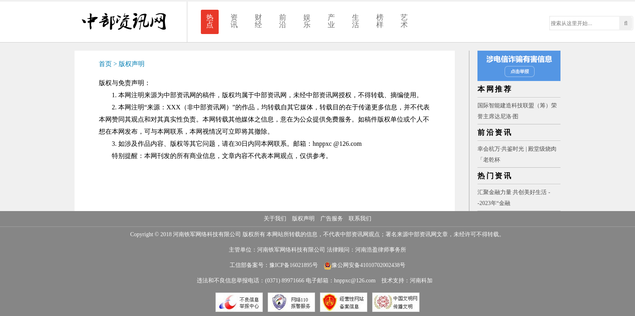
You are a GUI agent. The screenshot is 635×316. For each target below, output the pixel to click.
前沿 (282, 21)
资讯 (234, 21)
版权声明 (132, 63)
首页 (105, 63)
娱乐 (307, 21)
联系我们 (360, 219)
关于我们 (275, 219)
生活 (355, 21)
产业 (331, 21)
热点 (209, 21)
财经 (258, 21)
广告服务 (331, 219)
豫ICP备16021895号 (293, 265)
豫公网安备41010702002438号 (364, 265)
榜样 (380, 21)
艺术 (404, 21)
